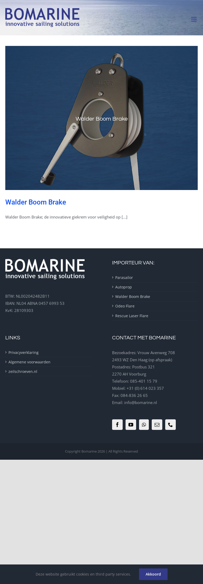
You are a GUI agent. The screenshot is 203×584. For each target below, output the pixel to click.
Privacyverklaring (23, 352)
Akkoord (153, 574)
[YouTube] (131, 424)
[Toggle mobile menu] (194, 19)
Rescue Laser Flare (131, 315)
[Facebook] (117, 424)
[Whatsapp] (144, 424)
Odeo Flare (125, 305)
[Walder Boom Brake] (101, 118)
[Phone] (170, 424)
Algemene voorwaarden (29, 361)
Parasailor (124, 277)
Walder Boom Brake (35, 202)
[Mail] (157, 424)
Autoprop (123, 286)
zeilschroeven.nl (22, 371)
